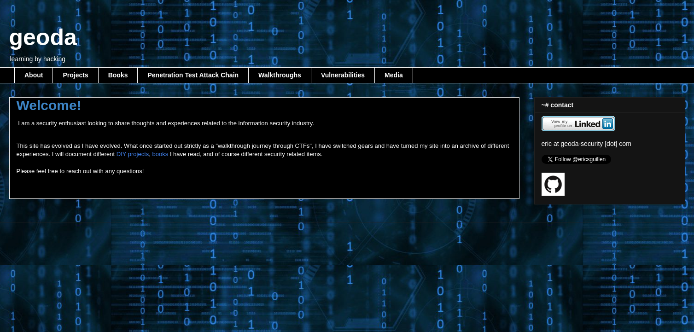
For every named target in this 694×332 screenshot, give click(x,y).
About (33, 75)
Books (118, 75)
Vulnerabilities (343, 75)
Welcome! (49, 105)
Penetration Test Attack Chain (193, 75)
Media (394, 75)
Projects (75, 75)
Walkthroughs (279, 75)
